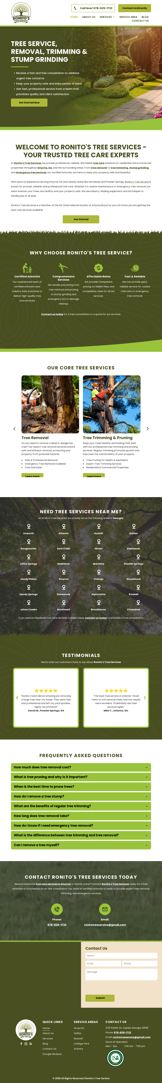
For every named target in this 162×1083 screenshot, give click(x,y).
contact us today (96, 618)
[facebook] (21, 1044)
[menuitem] (74, 17)
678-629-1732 (57, 925)
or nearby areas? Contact (86, 884)
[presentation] (108, 987)
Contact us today (52, 314)
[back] (14, 428)
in (53, 884)
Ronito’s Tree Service (137, 182)
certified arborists (93, 888)
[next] (147, 428)
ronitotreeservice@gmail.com (105, 925)
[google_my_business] (31, 1044)
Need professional (24, 884)
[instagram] (26, 1044)
